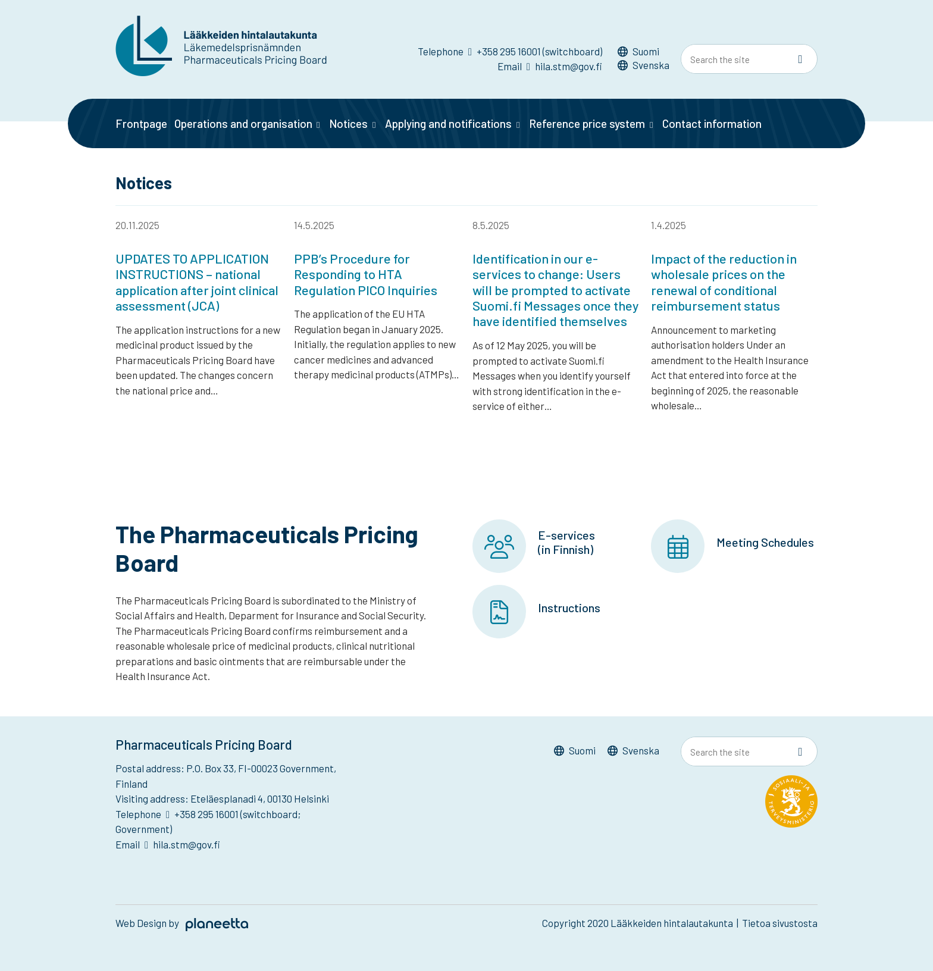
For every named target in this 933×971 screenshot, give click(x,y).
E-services (566, 535)
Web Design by (181, 923)
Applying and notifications (448, 123)
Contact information (712, 123)
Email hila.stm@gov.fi (549, 66)
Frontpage (141, 123)
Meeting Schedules (765, 542)
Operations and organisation (243, 123)
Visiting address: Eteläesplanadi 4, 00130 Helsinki (222, 799)
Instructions (569, 607)
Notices (348, 123)
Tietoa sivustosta (780, 923)
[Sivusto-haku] (800, 59)
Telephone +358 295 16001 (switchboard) (510, 51)
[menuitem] (643, 53)
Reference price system (587, 123)
